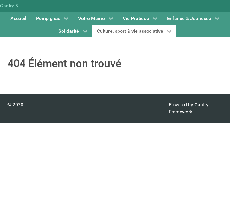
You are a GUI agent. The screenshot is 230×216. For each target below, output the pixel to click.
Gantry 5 (9, 6)
